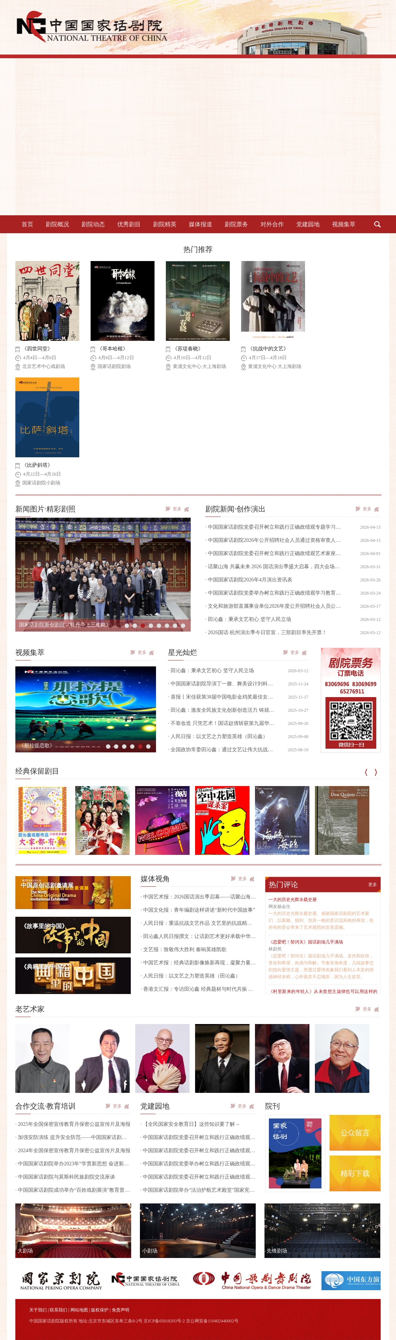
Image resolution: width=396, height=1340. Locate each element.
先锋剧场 (277, 1251)
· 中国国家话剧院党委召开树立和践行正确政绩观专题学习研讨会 (198, 1137)
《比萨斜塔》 (37, 465)
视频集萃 (343, 224)
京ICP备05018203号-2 (164, 1321)
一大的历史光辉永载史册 (293, 899)
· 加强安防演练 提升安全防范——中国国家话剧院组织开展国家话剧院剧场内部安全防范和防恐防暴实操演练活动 (73, 1137)
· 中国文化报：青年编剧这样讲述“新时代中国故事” (198, 910)
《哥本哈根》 (112, 348)
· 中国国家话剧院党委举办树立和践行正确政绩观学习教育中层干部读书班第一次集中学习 (198, 1163)
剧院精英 (164, 224)
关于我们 (38, 1310)
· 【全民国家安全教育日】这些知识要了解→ (190, 1124)
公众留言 (355, 1133)
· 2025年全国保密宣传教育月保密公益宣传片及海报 (72, 1124)
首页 (27, 224)
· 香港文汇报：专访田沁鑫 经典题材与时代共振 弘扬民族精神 (198, 989)
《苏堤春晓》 (187, 348)
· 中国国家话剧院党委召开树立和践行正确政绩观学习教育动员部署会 (198, 1177)
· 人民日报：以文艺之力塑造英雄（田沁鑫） (190, 976)
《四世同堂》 (37, 348)
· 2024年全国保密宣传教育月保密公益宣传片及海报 (72, 1150)
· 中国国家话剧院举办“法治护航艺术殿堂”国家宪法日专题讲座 (198, 1190)
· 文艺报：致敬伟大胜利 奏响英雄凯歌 (183, 949)
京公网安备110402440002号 (212, 1321)
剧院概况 (57, 224)
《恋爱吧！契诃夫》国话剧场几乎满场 (306, 942)
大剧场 (25, 1251)
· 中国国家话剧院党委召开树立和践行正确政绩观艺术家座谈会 (198, 1150)
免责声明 (120, 1310)
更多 (177, 508)
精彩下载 (355, 1173)
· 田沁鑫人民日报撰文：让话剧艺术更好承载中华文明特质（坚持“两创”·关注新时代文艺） (198, 936)
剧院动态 (93, 224)
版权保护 (99, 1310)
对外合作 (272, 224)
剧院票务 (236, 224)
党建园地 (308, 224)
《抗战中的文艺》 (268, 348)
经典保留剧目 (37, 771)
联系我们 (58, 1310)
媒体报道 (200, 224)
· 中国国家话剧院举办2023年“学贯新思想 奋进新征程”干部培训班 (73, 1163)
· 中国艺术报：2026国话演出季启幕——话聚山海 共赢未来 (198, 897)
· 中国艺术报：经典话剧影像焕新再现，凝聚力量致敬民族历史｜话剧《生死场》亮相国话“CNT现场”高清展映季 (198, 962)
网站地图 (79, 1310)
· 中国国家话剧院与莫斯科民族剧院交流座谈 (65, 1177)
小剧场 (149, 1251)
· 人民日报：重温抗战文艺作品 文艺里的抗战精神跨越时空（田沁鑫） (198, 923)
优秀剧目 (129, 224)
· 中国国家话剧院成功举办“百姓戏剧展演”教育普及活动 (73, 1190)
